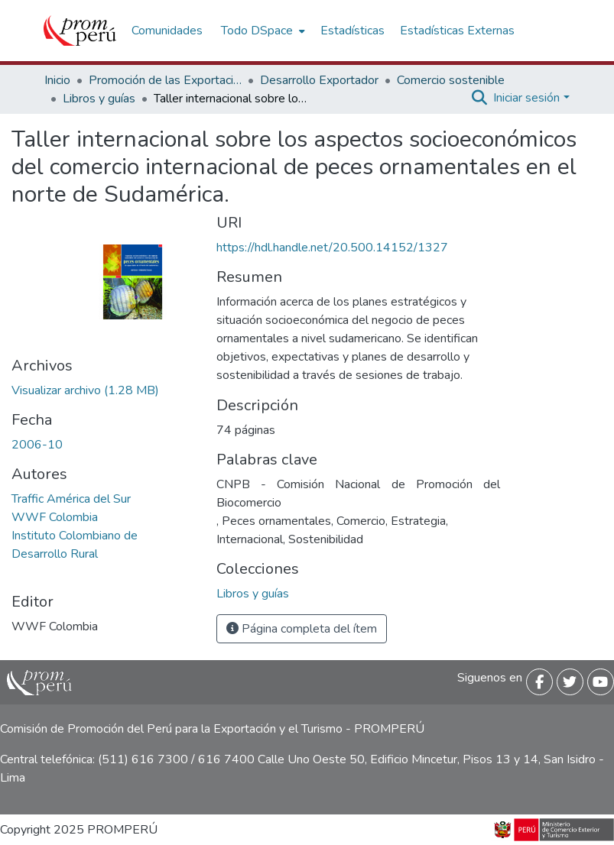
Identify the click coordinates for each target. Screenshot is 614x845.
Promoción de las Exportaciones (165, 80)
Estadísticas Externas (457, 30)
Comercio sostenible (451, 80)
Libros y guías (99, 98)
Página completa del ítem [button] (301, 628)
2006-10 (37, 444)
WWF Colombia (54, 517)
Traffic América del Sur (71, 498)
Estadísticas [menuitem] (352, 30)
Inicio (57, 80)
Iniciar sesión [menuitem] (526, 97)
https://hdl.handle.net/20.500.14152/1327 (332, 247)
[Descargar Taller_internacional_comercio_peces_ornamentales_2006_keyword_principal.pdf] (85, 390)
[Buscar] (479, 98)
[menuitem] (261, 30)
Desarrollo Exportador (319, 80)
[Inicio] (80, 30)
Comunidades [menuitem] (167, 30)
